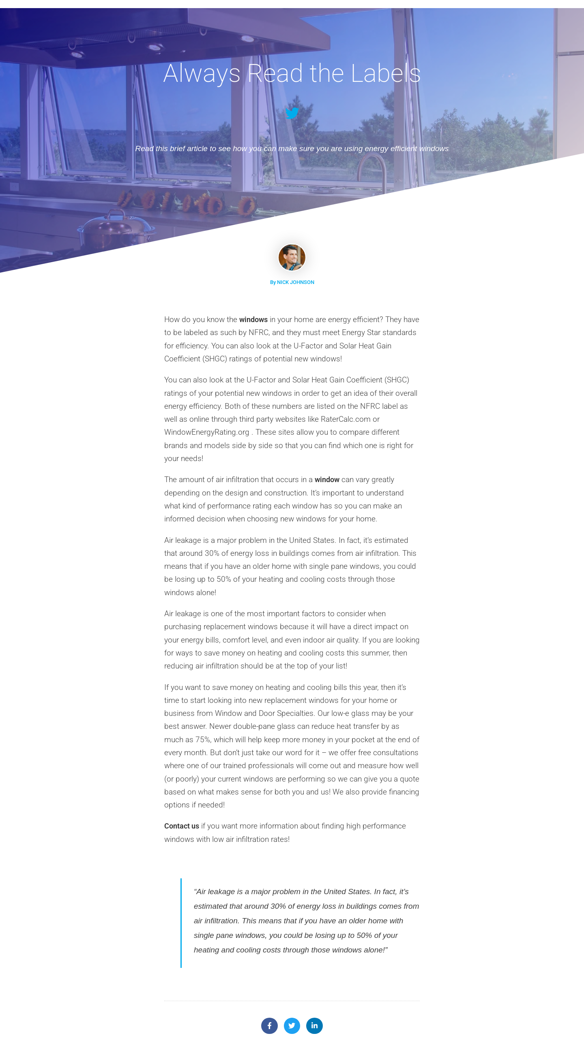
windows (254, 319)
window (328, 479)
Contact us (183, 826)
